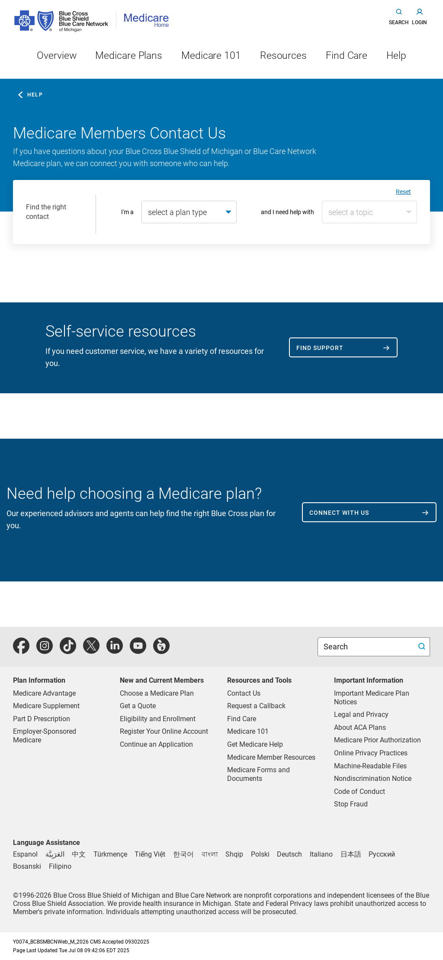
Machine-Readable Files (370, 766)
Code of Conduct (359, 791)
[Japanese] (350, 854)
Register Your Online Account (164, 731)
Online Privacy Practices (371, 753)
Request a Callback (256, 706)
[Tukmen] (110, 854)
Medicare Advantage (44, 693)
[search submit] (423, 647)
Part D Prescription (41, 719)
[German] (289, 854)
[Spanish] (25, 854)
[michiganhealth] (161, 650)
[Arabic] (54, 854)
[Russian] (382, 854)
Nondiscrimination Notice (372, 778)
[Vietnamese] (150, 854)
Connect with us (339, 512)
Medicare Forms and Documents (258, 774)
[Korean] (183, 854)
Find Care (241, 719)
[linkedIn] (114, 650)
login (419, 22)
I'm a (127, 212)
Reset (403, 191)
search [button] (399, 22)
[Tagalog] (60, 866)
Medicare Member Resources (271, 757)
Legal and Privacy (361, 714)
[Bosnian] (27, 866)
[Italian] (321, 854)
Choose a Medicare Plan (157, 693)
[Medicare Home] (149, 19)
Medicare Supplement (46, 706)
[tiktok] (68, 650)
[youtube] (138, 650)
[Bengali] (210, 854)
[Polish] (260, 854)
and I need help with (287, 212)
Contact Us (243, 693)
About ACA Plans (360, 727)
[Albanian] (234, 854)
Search (337, 646)
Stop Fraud (351, 804)
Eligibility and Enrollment (158, 719)
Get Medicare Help (255, 744)
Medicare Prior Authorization (377, 740)
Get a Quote (138, 706)
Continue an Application (156, 744)
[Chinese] (79, 854)
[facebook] (21, 650)
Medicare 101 (248, 731)
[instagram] (44, 650)
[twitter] (91, 650)
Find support (319, 347)
